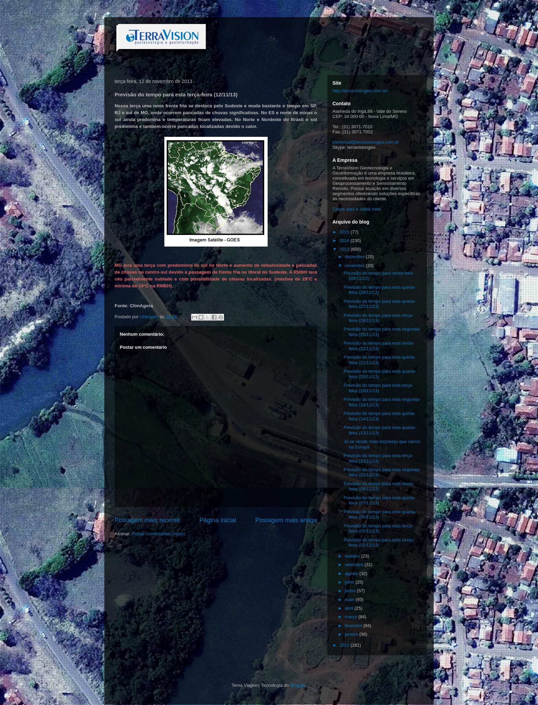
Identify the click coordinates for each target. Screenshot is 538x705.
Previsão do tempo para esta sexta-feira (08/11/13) (378, 486)
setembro (355, 564)
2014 (345, 240)
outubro (353, 556)
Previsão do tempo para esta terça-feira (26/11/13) (378, 318)
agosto (352, 573)
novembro (355, 265)
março (352, 616)
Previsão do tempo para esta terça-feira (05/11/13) (378, 528)
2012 (345, 645)
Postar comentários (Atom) (158, 533)
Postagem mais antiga (286, 520)
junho (351, 590)
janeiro (352, 634)
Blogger (297, 685)
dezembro (355, 256)
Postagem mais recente (147, 520)
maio (350, 599)
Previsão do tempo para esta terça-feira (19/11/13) (378, 388)
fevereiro (354, 625)
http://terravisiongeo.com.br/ (360, 90)
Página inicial (217, 520)
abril (349, 608)
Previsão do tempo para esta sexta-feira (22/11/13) (378, 345)
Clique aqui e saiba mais (356, 209)
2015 (345, 232)
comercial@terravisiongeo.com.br (365, 142)
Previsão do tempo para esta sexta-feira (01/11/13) (378, 542)
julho (350, 582)
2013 (345, 249)
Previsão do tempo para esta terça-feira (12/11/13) (378, 458)
